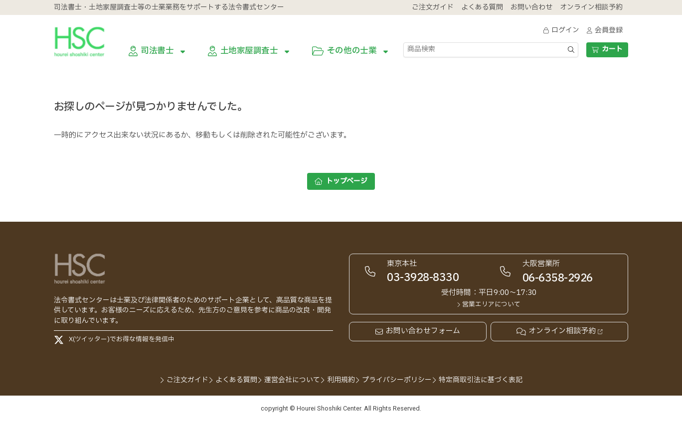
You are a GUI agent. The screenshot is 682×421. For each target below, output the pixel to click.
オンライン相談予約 (559, 331)
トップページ (341, 181)
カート (607, 49)
